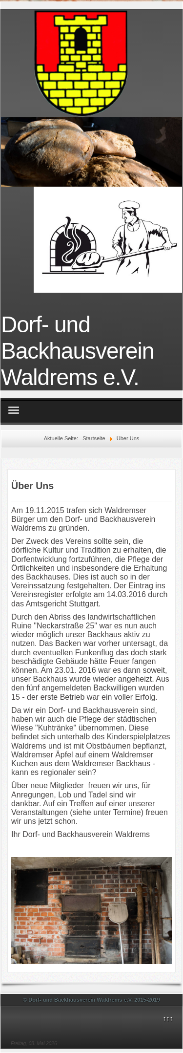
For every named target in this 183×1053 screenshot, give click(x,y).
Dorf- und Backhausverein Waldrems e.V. (77, 351)
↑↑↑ (168, 1018)
